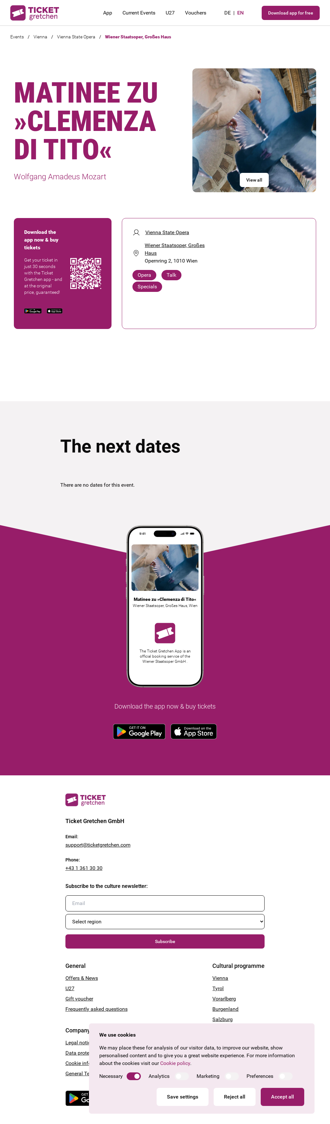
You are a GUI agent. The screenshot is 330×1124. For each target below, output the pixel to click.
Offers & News (81, 978)
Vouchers (195, 13)
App (107, 13)
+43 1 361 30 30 (83, 868)
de (227, 13)
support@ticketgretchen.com (98, 845)
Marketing (208, 1076)
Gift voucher (79, 999)
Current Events (138, 13)
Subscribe (165, 941)
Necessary (111, 1076)
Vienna (40, 36)
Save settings (182, 1097)
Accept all (282, 1097)
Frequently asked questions (96, 1009)
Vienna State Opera (76, 36)
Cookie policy (175, 1063)
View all (254, 180)
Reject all (234, 1097)
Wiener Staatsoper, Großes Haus (138, 36)
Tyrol (218, 988)
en (240, 13)
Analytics (159, 1076)
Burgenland (225, 1009)
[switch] (134, 1076)
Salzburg (222, 1019)
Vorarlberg (224, 999)
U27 (170, 13)
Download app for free (290, 12)
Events (17, 36)
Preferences (260, 1076)
